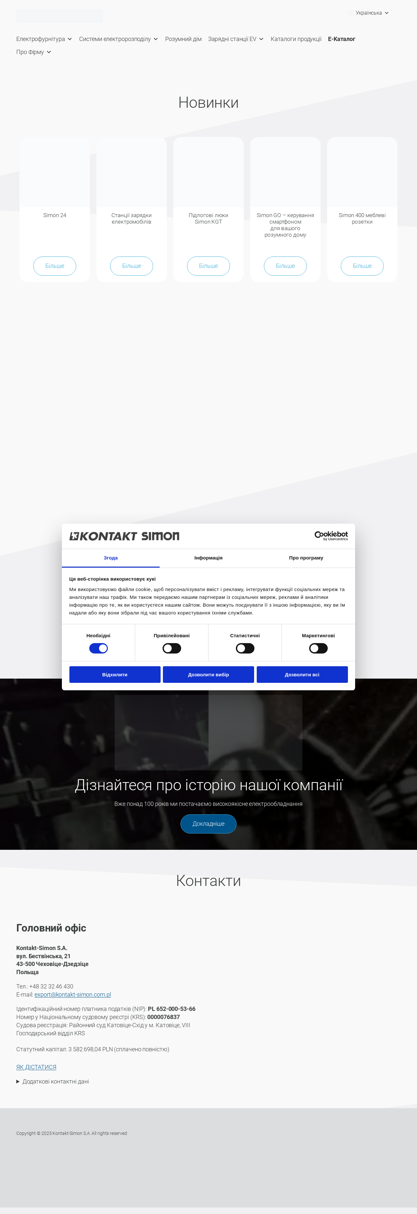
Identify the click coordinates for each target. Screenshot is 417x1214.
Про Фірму (34, 52)
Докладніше (208, 830)
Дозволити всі (302, 674)
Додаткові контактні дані (55, 1088)
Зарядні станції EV (236, 39)
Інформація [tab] (208, 557)
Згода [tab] (111, 557)
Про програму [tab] (306, 557)
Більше (54, 272)
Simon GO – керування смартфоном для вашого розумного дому (285, 228)
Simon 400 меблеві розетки (362, 218)
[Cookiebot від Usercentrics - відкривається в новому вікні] (319, 536)
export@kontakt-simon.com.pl (73, 1001)
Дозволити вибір (208, 674)
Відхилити (114, 674)
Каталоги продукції (296, 38)
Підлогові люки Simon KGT (208, 218)
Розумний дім (183, 38)
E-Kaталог (341, 38)
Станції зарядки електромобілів (131, 218)
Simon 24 (55, 215)
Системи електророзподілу (119, 39)
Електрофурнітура (44, 39)
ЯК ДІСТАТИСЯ (36, 1073)
